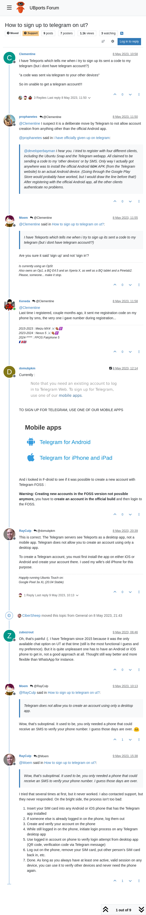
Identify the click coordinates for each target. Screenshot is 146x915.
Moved (13, 33)
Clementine (27, 54)
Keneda (24, 301)
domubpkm (27, 368)
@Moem (41, 756)
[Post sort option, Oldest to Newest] (103, 41)
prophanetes (28, 117)
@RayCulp (39, 686)
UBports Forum (44, 7)
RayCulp (25, 531)
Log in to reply (129, 41)
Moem (23, 217)
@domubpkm (44, 531)
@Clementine (50, 117)
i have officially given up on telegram (81, 138)
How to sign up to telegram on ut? (78, 224)
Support (31, 33)
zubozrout (26, 632)
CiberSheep (31, 615)
